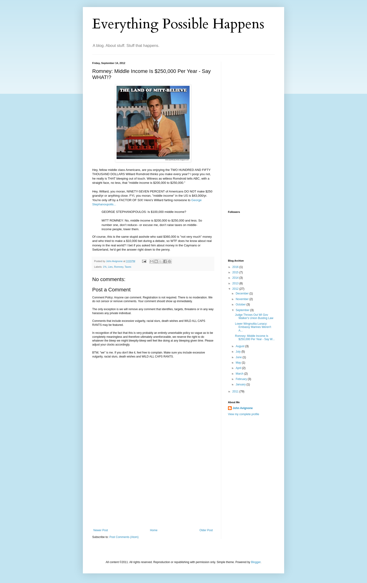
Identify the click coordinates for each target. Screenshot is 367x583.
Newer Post (100, 530)
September (243, 310)
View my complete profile (243, 414)
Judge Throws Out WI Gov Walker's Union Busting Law (254, 316)
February (242, 379)
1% (105, 266)
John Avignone (243, 408)
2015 (235, 272)
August (240, 346)
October (241, 304)
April (239, 368)
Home (154, 530)
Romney (118, 266)
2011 (235, 391)
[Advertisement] (153, 493)
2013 (235, 283)
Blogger (256, 562)
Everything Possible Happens (178, 24)
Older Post (206, 530)
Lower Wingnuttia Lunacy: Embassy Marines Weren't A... (253, 327)
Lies (110, 266)
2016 (235, 267)
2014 (235, 277)
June (239, 357)
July (239, 351)
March (240, 373)
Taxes (128, 266)
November (243, 299)
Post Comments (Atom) (124, 537)
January (241, 384)
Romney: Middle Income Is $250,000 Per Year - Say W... (255, 337)
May (239, 362)
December (243, 293)
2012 (235, 288)
